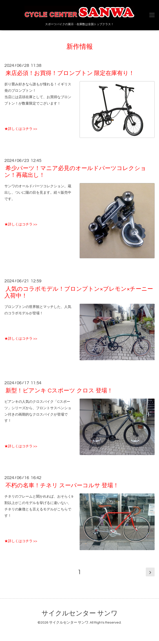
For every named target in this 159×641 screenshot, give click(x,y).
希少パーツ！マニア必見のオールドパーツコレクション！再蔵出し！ (75, 171)
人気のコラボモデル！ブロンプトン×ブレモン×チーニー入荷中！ (78, 292)
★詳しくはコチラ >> (20, 129)
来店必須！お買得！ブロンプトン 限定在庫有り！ (69, 73)
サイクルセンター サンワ (80, 613)
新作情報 (79, 46)
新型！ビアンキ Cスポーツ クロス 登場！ (59, 391)
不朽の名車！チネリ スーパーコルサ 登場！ (62, 485)
